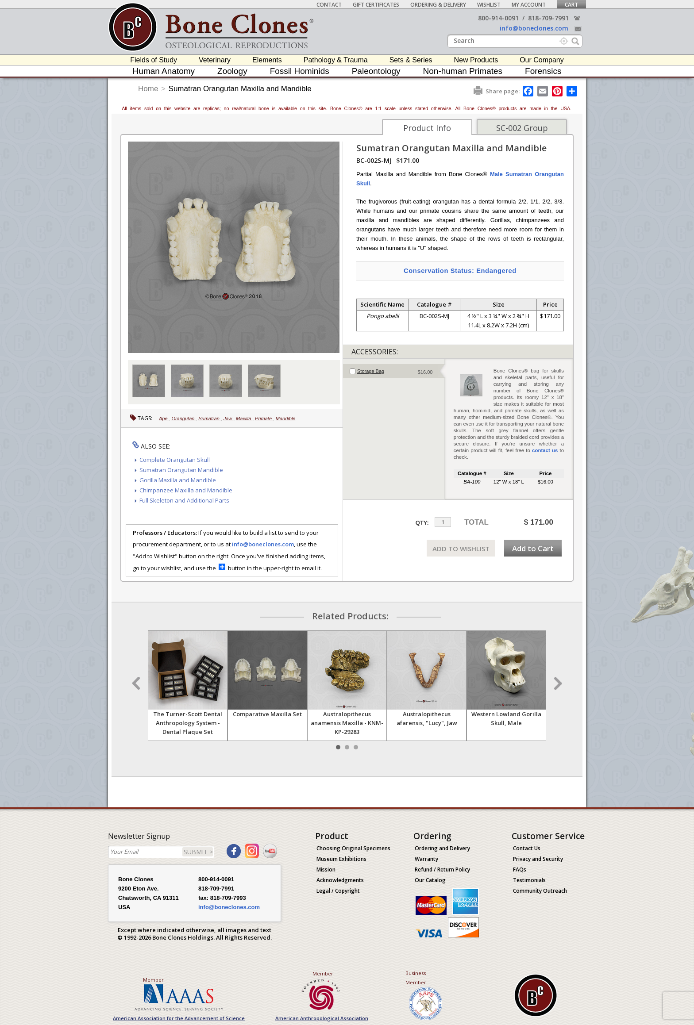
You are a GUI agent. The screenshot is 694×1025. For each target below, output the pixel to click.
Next (557, 683)
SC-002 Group (522, 128)
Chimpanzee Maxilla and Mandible (185, 490)
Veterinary (215, 60)
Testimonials (529, 880)
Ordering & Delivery (438, 4)
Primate (264, 418)
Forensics (543, 71)
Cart (571, 4)
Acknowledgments (340, 880)
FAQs (519, 869)
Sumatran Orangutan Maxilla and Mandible (240, 88)
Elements (267, 60)
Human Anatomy (164, 71)
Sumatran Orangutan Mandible (181, 470)
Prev (137, 683)
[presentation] (393, 371)
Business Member (415, 978)
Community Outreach (540, 890)
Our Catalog (430, 880)
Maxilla (244, 418)
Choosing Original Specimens (353, 848)
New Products (476, 60)
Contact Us (526, 848)
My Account (529, 4)
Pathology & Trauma (336, 60)
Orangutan (183, 418)
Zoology (232, 71)
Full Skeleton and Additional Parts (184, 500)
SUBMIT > (198, 852)
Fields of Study (153, 60)
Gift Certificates (376, 4)
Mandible (286, 418)
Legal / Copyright (338, 890)
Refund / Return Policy (442, 869)
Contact (329, 4)
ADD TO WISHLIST (461, 548)
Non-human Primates (463, 71)
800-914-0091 (498, 18)
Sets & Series (410, 60)
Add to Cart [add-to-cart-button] (533, 548)
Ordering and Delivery (442, 848)
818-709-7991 (548, 18)
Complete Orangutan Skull (174, 460)
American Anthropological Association (321, 1018)
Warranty (426, 859)
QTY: (422, 522)
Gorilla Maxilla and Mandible (177, 480)
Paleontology (376, 71)
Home (148, 88)
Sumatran (209, 418)
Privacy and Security (538, 859)
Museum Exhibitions (341, 859)
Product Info (427, 128)
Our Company (542, 60)
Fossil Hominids (299, 71)
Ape (164, 418)
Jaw (229, 418)
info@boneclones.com (534, 28)
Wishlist (489, 4)
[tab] (393, 371)
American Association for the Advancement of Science (179, 1018)
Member (153, 979)
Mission (325, 869)
